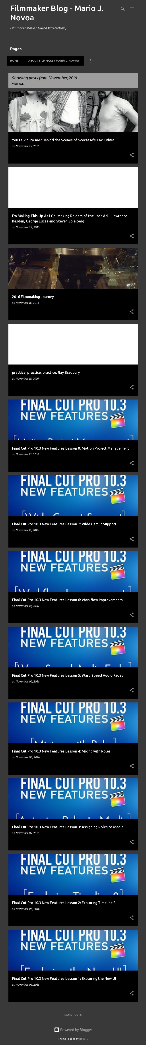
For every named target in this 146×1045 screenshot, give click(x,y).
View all (17, 83)
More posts (73, 1014)
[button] (131, 155)
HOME (14, 60)
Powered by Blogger (73, 1030)
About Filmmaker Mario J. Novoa (53, 60)
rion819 (83, 1038)
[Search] (122, 9)
